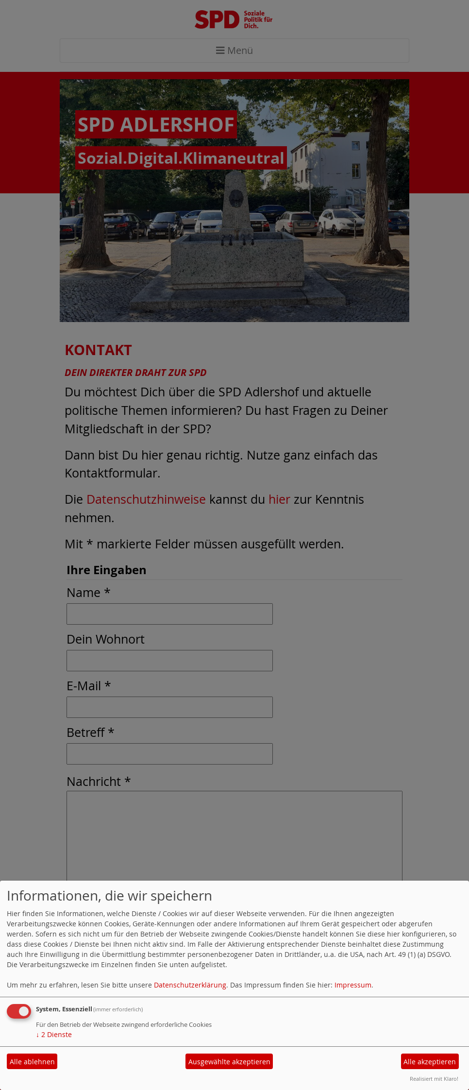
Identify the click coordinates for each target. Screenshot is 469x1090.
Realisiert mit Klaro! (434, 1078)
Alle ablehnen (32, 1061)
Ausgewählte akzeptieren (229, 1061)
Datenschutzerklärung (190, 984)
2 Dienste (54, 1034)
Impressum (353, 984)
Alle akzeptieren (429, 1061)
